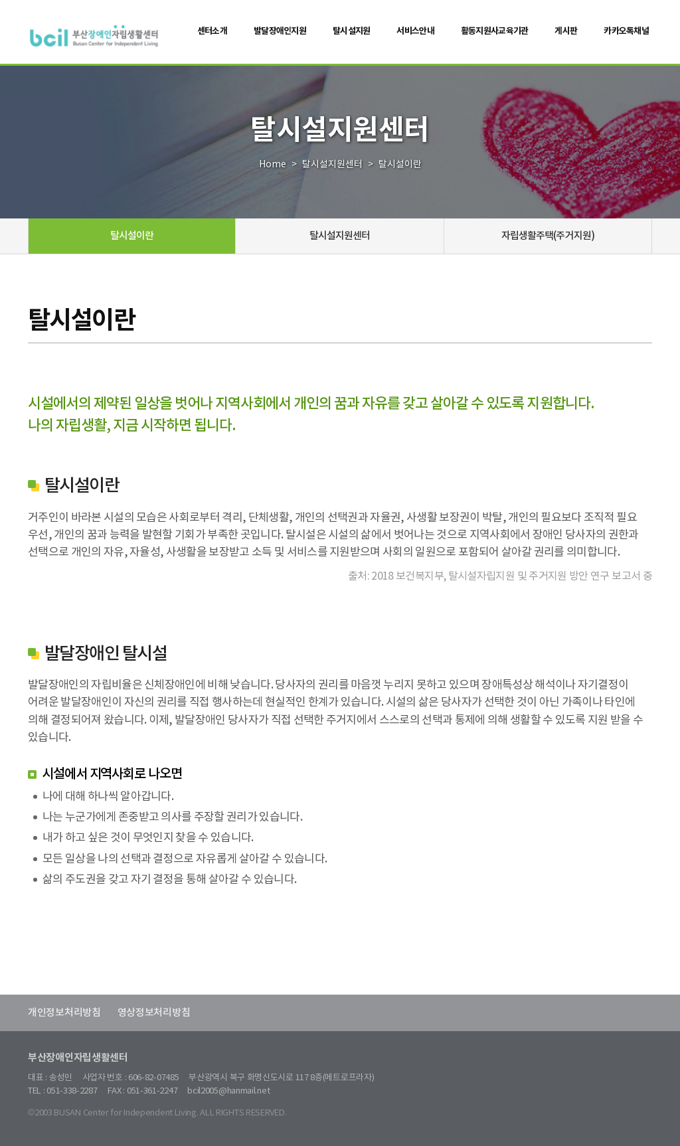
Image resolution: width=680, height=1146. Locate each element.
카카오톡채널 (626, 31)
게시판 (565, 31)
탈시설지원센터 (332, 164)
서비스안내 (415, 31)
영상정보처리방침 (154, 1013)
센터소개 (212, 31)
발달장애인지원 (280, 31)
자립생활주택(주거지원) (547, 236)
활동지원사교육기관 (495, 31)
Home (272, 164)
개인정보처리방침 (64, 1013)
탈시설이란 (132, 236)
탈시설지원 (351, 31)
